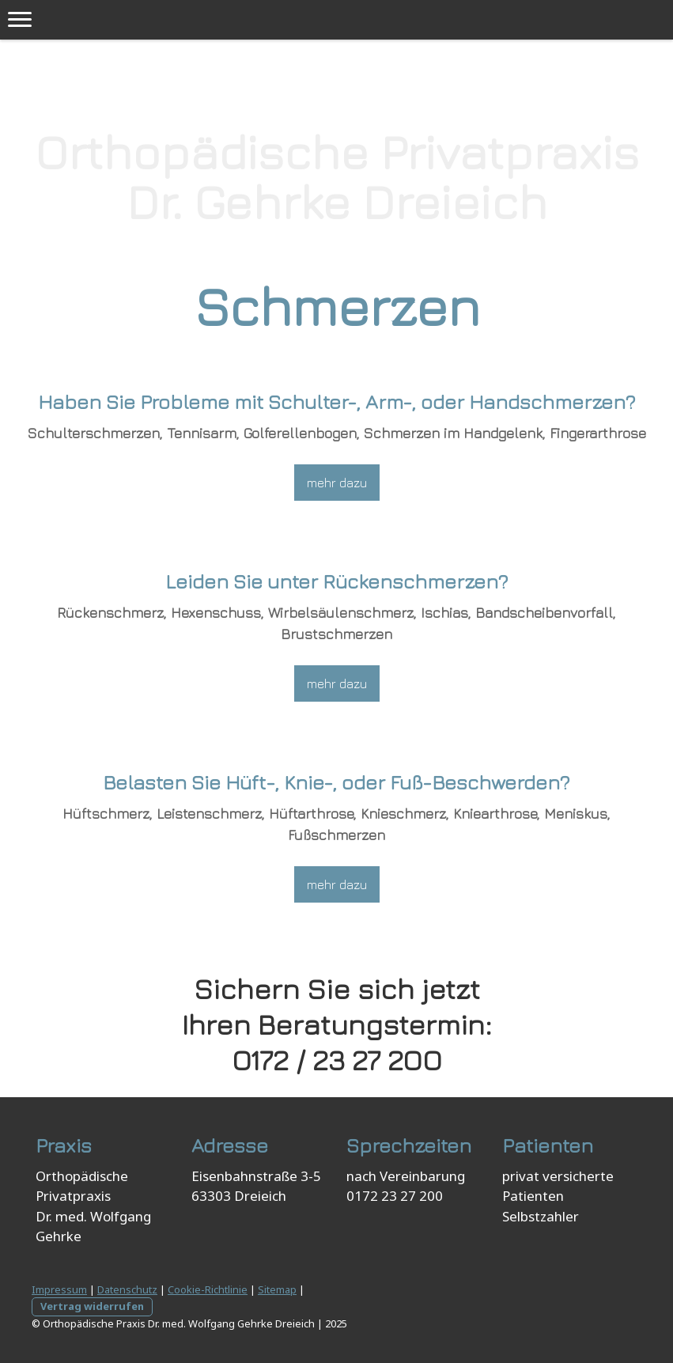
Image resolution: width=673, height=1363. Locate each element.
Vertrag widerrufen (92, 1306)
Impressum (59, 1289)
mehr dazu (337, 482)
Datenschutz (127, 1289)
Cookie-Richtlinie (208, 1289)
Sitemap (277, 1289)
